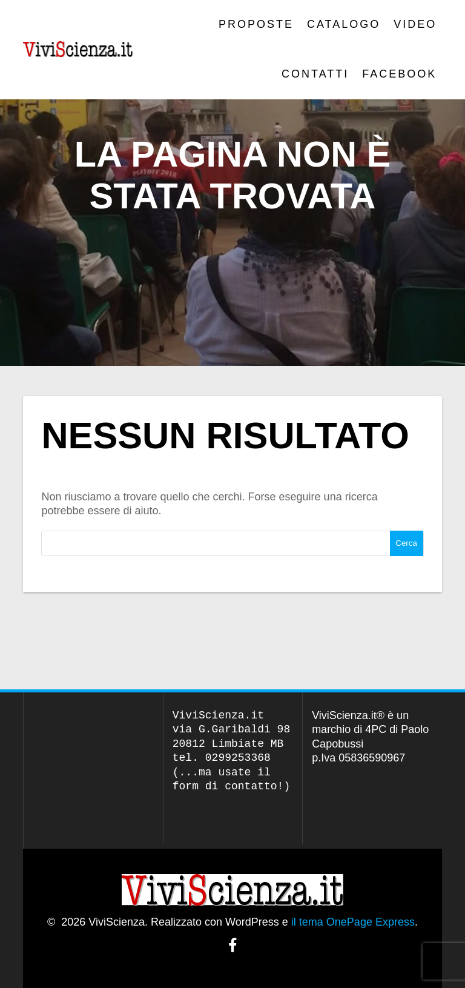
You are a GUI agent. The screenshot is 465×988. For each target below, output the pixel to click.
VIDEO (415, 24)
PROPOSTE (256, 24)
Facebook (399, 74)
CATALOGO (343, 24)
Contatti (315, 74)
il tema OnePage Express (353, 922)
